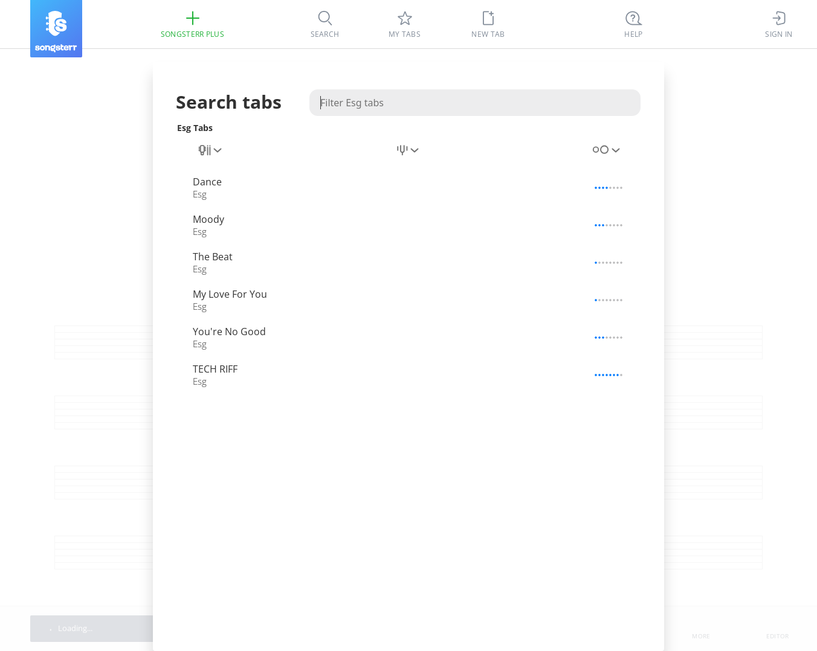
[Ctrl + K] (634, 24)
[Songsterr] (56, 28)
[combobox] (211, 150)
